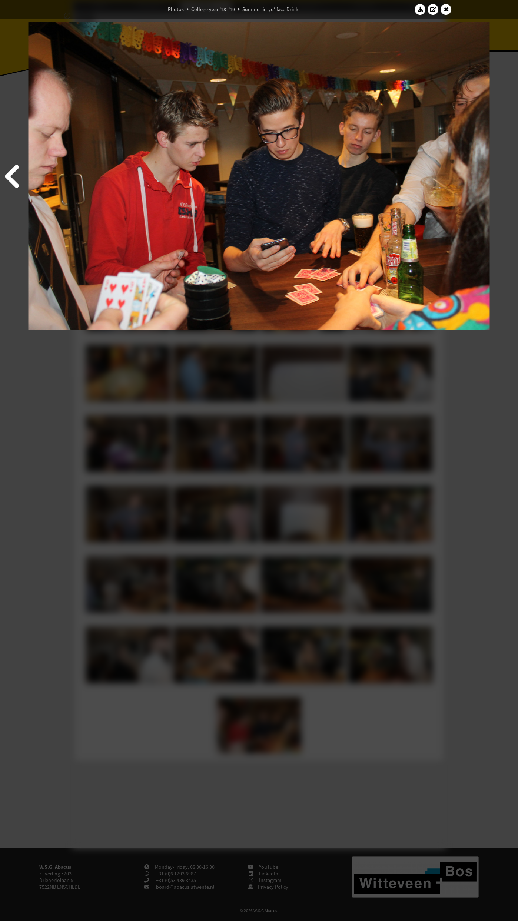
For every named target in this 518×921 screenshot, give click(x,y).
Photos (176, 9)
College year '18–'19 (213, 9)
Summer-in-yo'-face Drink (270, 9)
